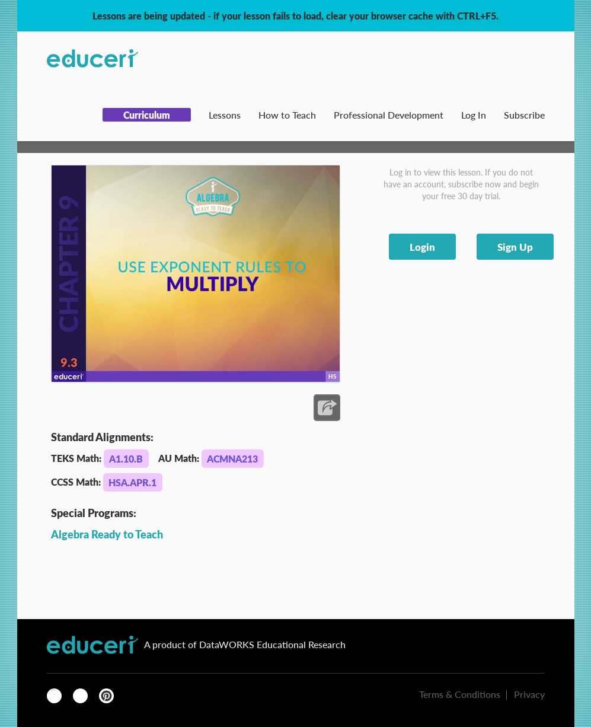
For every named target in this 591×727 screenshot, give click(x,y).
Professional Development (388, 115)
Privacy (529, 694)
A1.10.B (126, 458)
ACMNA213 (232, 458)
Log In (473, 115)
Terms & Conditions (459, 694)
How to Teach (287, 115)
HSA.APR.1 (132, 482)
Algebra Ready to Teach (107, 534)
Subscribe (524, 115)
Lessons (225, 115)
